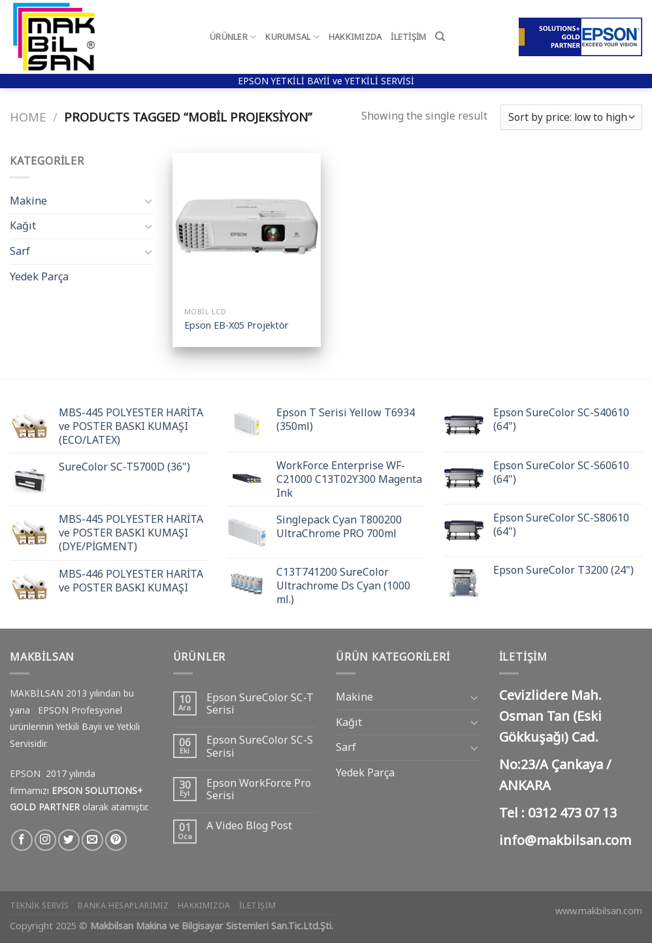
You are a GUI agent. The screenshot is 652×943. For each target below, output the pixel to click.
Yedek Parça (39, 276)
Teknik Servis (39, 905)
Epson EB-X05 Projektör (236, 325)
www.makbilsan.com (598, 910)
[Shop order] (571, 117)
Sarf (20, 251)
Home (28, 116)
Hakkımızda (355, 36)
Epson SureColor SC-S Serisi (259, 746)
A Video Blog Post (249, 825)
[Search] (440, 36)
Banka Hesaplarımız (123, 905)
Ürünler (233, 37)
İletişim (408, 36)
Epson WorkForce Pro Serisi (258, 789)
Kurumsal (292, 37)
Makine (28, 200)
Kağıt (23, 225)
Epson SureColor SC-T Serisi (260, 703)
